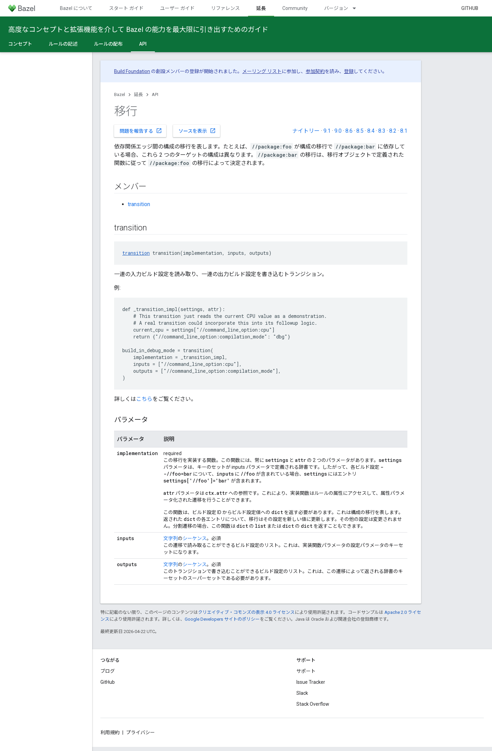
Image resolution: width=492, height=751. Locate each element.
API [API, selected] (143, 44)
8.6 (349, 131)
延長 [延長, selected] (261, 8)
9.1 (327, 131)
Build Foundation (132, 71)
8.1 (403, 131)
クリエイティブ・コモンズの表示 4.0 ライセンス (246, 612)
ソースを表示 (197, 131)
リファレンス (225, 8)
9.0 (338, 131)
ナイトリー (306, 131)
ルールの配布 (108, 44)
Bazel (119, 94)
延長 (138, 94)
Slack (302, 693)
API (155, 94)
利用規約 (110, 732)
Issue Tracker (310, 682)
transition (139, 204)
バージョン (336, 8)
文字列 (170, 538)
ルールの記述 (63, 44)
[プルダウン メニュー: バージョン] (357, 8)
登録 (349, 71)
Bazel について (76, 8)
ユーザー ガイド (177, 8)
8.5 (360, 131)
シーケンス (195, 538)
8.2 (392, 131)
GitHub (469, 8)
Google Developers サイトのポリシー (222, 619)
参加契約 (315, 71)
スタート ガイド (126, 8)
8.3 (381, 131)
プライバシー (140, 732)
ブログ (107, 671)
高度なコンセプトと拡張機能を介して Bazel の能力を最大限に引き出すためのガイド (138, 29)
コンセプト (20, 44)
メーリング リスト (262, 71)
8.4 (370, 131)
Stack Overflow (312, 704)
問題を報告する (141, 131)
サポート (306, 671)
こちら (144, 399)
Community (295, 8)
